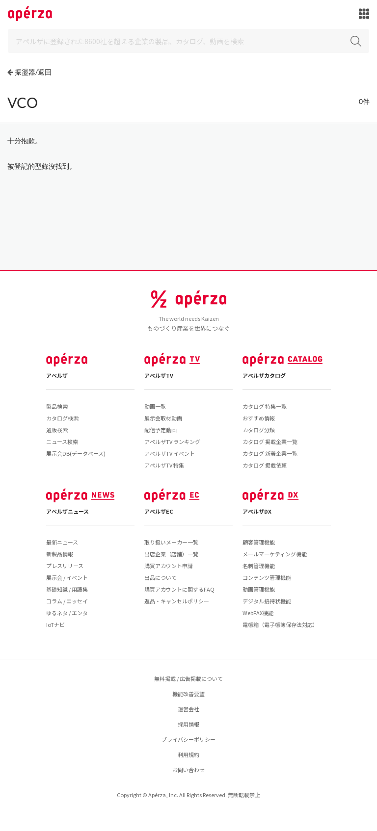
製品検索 (57, 406)
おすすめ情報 (258, 418)
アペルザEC (158, 511)
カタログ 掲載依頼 (264, 465)
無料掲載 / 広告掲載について (188, 678)
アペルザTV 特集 (164, 465)
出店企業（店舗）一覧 (171, 554)
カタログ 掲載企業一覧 (269, 441)
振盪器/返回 (33, 72)
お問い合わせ (188, 770)
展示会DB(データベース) (76, 453)
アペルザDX (256, 511)
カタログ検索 (62, 418)
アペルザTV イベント (169, 453)
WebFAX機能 (257, 613)
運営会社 (188, 709)
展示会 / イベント (67, 577)
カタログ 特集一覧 (264, 406)
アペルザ (57, 375)
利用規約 (188, 754)
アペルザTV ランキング (172, 441)
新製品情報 (59, 554)
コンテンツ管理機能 (266, 577)
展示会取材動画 (163, 418)
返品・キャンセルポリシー (176, 601)
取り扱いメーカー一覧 (171, 542)
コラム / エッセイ (67, 601)
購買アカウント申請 (168, 566)
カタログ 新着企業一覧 (269, 453)
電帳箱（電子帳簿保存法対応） (280, 624)
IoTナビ (55, 624)
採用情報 (188, 724)
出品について (160, 577)
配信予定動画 (160, 430)
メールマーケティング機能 (274, 554)
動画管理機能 (258, 589)
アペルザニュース (67, 511)
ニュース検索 (62, 441)
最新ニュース (62, 542)
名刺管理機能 (258, 566)
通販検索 (57, 430)
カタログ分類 (258, 430)
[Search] (188, 41)
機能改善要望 (188, 694)
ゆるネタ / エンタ (67, 613)
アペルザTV (158, 375)
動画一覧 (155, 406)
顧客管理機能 (258, 542)
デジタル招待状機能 (266, 601)
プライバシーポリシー (188, 739)
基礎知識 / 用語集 (67, 589)
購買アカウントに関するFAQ (179, 589)
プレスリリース (64, 566)
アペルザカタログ (264, 375)
